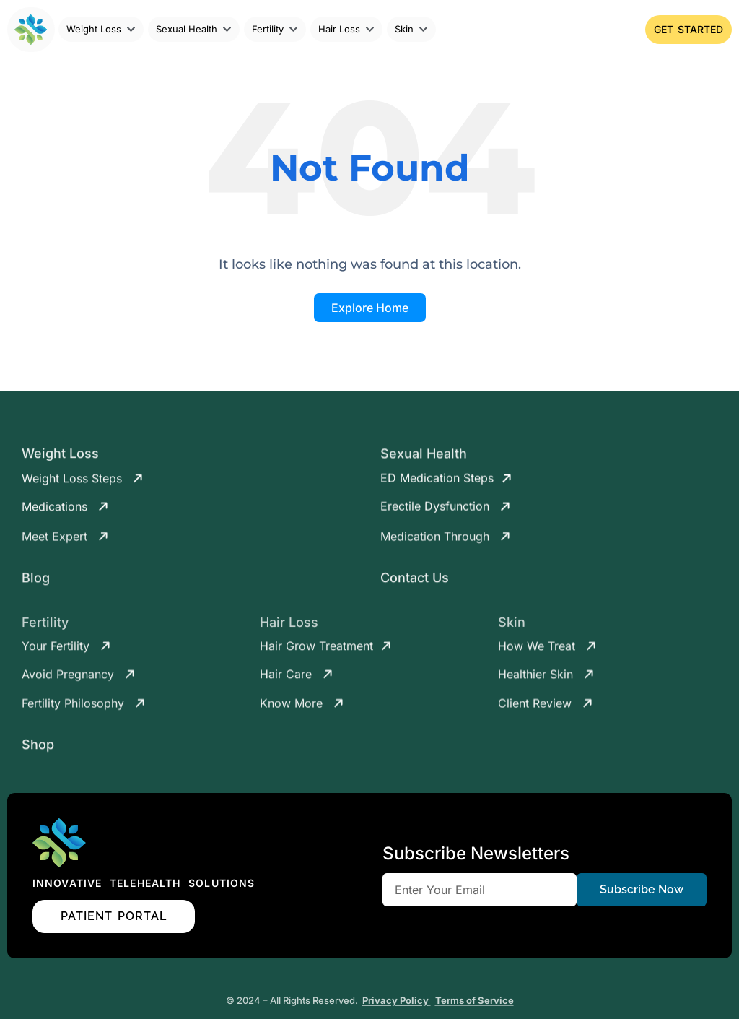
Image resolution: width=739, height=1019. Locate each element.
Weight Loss (60, 459)
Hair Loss (289, 630)
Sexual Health (423, 459)
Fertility (45, 630)
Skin (511, 630)
